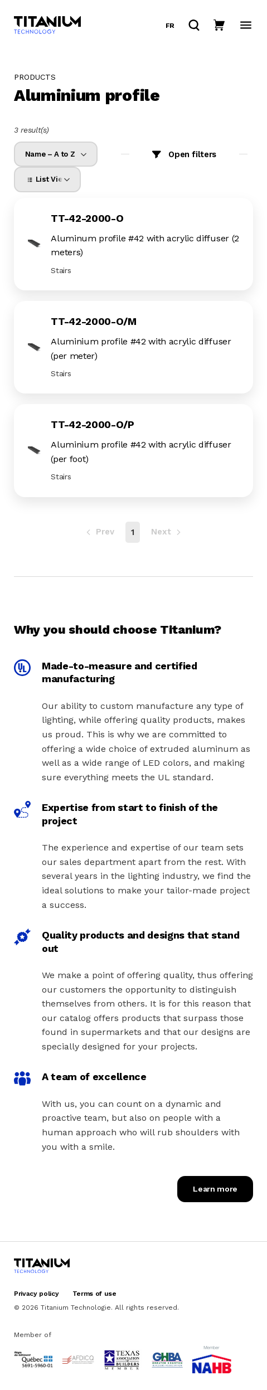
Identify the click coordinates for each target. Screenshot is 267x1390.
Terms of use (94, 1293)
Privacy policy (36, 1293)
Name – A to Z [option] (49, 154)
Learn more (215, 1188)
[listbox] (56, 154)
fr (170, 26)
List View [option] (46, 179)
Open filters (192, 154)
